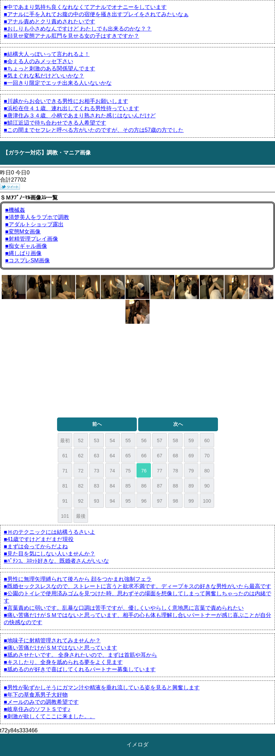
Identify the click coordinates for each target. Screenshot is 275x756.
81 (65, 486)
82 (81, 486)
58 (175, 440)
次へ (178, 424)
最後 (81, 516)
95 (128, 501)
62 (81, 455)
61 (65, 455)
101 (65, 516)
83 (96, 486)
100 (207, 501)
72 (81, 470)
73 (96, 470)
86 (144, 486)
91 (65, 501)
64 (112, 455)
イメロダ (137, 744)
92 (81, 501)
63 (96, 455)
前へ (97, 424)
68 (175, 455)
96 (144, 501)
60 (207, 440)
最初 (65, 440)
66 (144, 455)
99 (191, 501)
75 (128, 470)
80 (207, 470)
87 (160, 486)
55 (128, 440)
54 (112, 440)
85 (128, 486)
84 (112, 486)
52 (81, 440)
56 (144, 440)
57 (160, 440)
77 (160, 470)
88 (175, 486)
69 (191, 455)
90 (207, 486)
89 (191, 486)
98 (175, 501)
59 (191, 440)
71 (65, 470)
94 (112, 501)
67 (160, 455)
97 (160, 501)
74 (112, 470)
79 (191, 470)
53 (96, 440)
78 (175, 470)
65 (128, 455)
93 (96, 501)
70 (207, 455)
